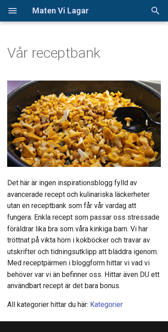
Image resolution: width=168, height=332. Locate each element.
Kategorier (106, 304)
